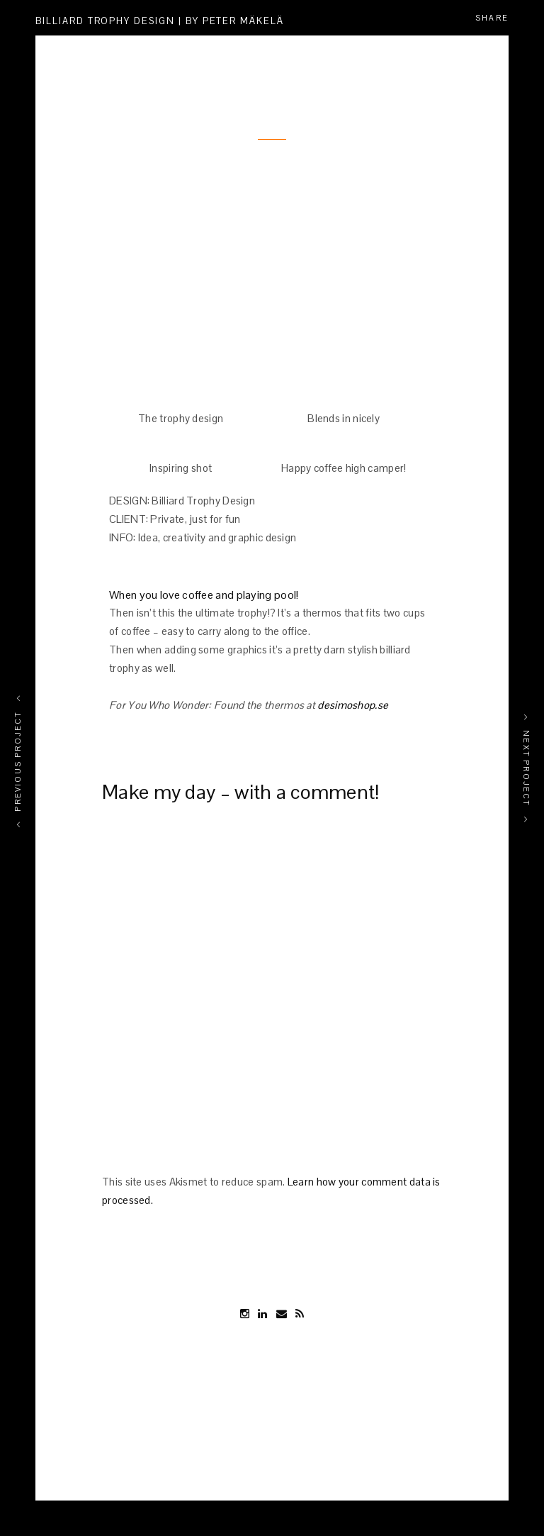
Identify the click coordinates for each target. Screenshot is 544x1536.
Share (492, 18)
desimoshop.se (352, 705)
